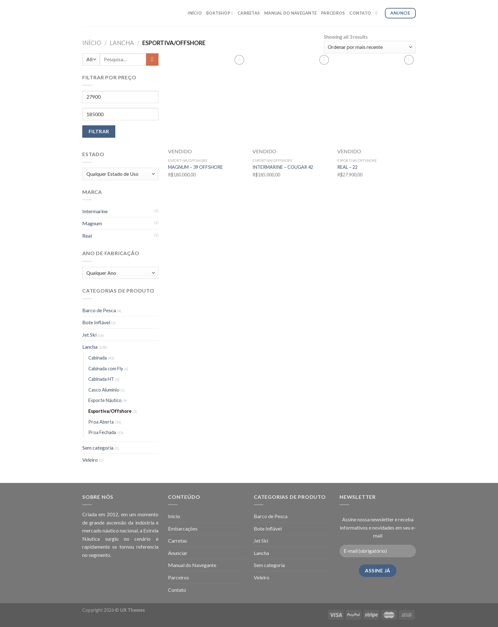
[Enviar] (152, 59)
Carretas (177, 541)
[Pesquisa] (377, 13)
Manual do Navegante (192, 565)
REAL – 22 (347, 167)
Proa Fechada (102, 432)
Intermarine (95, 211)
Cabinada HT (101, 379)
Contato (177, 590)
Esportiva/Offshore (109, 411)
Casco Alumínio (103, 390)
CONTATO (360, 13)
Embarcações (183, 528)
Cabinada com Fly (105, 368)
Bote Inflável (96, 322)
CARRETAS (249, 13)
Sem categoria (97, 448)
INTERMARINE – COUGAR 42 (282, 167)
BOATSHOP (219, 13)
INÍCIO (195, 13)
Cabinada (97, 357)
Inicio (174, 516)
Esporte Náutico (105, 400)
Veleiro (90, 460)
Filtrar (99, 131)
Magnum (92, 223)
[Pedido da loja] (370, 47)
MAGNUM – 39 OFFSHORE (195, 167)
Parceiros (178, 577)
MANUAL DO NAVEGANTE (290, 13)
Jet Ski (89, 335)
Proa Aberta (101, 422)
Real (87, 236)
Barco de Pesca (99, 310)
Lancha (122, 42)
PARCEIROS (333, 13)
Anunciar (177, 553)
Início (91, 42)
